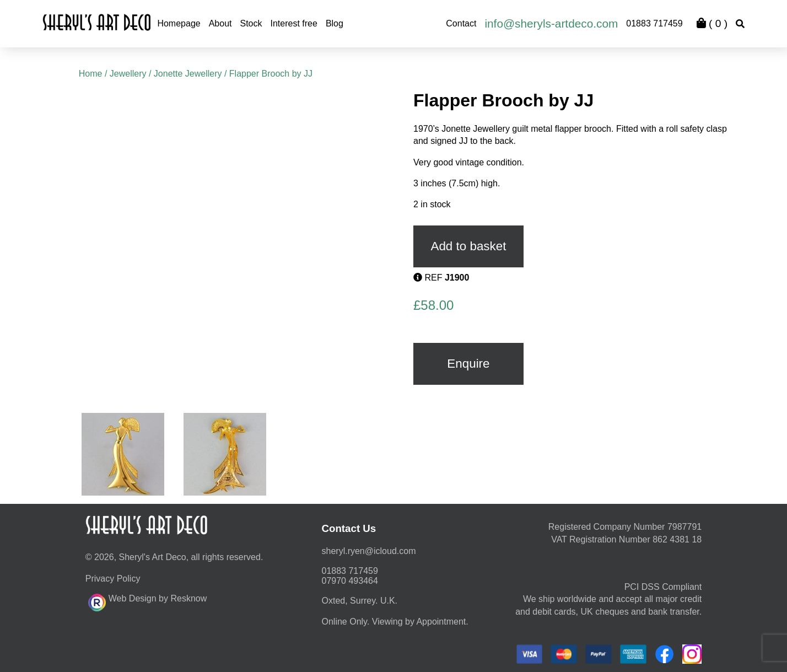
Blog (334, 23)
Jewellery (128, 73)
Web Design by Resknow (147, 601)
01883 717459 (654, 23)
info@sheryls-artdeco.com (551, 23)
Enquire (468, 363)
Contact (461, 23)
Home (91, 73)
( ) (712, 23)
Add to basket (468, 246)
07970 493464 (350, 580)
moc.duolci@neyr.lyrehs (369, 551)
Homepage (178, 23)
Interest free (294, 23)
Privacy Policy (113, 578)
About (220, 23)
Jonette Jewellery (188, 73)
